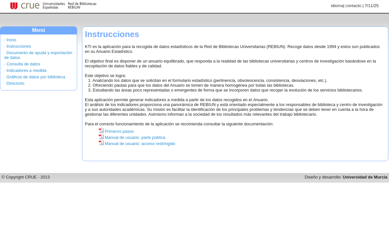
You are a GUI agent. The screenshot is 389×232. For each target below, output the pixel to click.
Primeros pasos (119, 131)
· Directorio (14, 83)
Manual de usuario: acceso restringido (140, 143)
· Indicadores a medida (25, 70)
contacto (353, 5)
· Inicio (10, 39)
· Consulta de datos (22, 64)
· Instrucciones (17, 46)
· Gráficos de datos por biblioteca (34, 76)
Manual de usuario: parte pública (135, 137)
